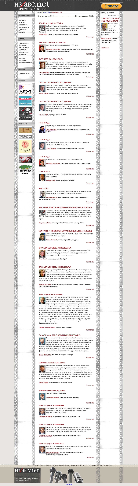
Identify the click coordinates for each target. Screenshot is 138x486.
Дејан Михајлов (51, 129)
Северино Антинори (45, 416)
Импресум (23, 25)
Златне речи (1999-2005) (95, 465)
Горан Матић (43, 259)
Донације (23, 30)
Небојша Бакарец (51, 197)
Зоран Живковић (51, 240)
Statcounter (69, 484)
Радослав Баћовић (45, 223)
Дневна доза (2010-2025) (61, 465)
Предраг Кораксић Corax (47, 327)
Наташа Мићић (44, 72)
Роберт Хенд (43, 34)
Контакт (22, 32)
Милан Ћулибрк (106, 38)
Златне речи (46, 12)
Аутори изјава (24, 74)
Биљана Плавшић (45, 284)
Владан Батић (50, 180)
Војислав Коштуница (53, 49)
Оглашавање (24, 27)
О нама (22, 22)
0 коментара (90, 37)
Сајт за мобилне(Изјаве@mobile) (25, 60)
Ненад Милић (43, 382)
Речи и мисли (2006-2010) (78, 465)
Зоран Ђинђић (44, 93)
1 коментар (90, 457)
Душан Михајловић (45, 355)
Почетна (22, 20)
